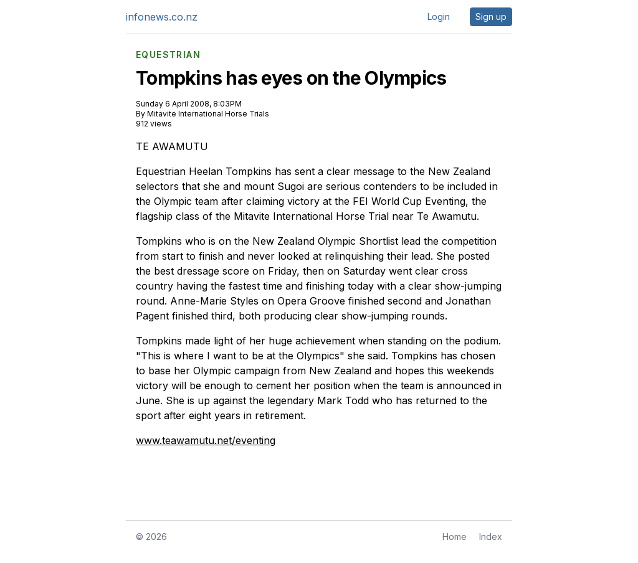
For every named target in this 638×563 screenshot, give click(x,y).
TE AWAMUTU (172, 146)
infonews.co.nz (162, 17)
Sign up (491, 16)
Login (438, 16)
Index (490, 536)
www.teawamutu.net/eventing (205, 440)
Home (454, 536)
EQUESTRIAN (168, 54)
